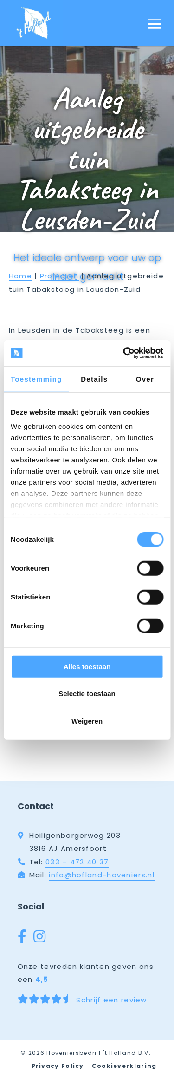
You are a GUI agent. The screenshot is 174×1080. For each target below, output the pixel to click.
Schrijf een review (82, 999)
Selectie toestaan (87, 694)
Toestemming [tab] (36, 378)
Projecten (59, 276)
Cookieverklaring (124, 1066)
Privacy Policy (58, 1066)
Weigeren (87, 720)
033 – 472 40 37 (77, 862)
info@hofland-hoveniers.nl (102, 875)
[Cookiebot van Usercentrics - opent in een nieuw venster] (123, 353)
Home (20, 276)
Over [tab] (145, 378)
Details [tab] (94, 378)
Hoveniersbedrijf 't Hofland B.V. (98, 1053)
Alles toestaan (87, 666)
